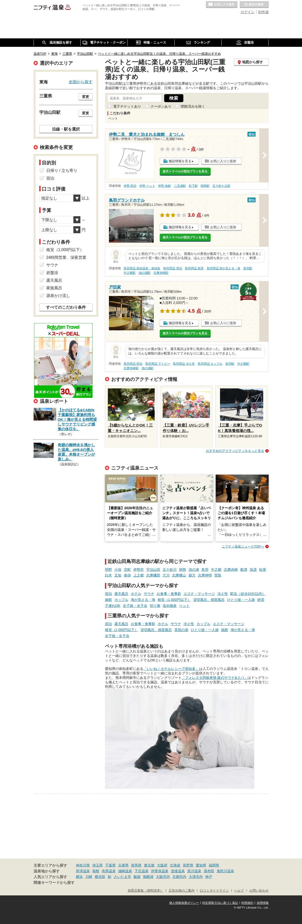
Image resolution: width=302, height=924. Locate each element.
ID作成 (263, 12)
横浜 (79, 877)
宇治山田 (153, 569)
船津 (243, 569)
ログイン (247, 12)
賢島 (217, 575)
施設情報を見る (180, 161)
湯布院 (209, 871)
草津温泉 (83, 871)
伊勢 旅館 (164, 186)
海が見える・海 (143, 600)
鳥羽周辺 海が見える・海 (223, 268)
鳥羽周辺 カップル (210, 363)
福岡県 (214, 865)
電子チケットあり (127, 106)
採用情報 (263, 903)
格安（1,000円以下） (174, 600)
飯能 (137, 877)
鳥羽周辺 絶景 (194, 268)
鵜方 (192, 575)
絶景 (260, 600)
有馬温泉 (109, 871)
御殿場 (148, 877)
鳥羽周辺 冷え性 (184, 363)
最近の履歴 (254, 4)
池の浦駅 (145, 273)
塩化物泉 (170, 606)
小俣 (117, 569)
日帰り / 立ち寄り (61, 170)
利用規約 (247, 903)
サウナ (149, 594)
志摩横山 (179, 575)
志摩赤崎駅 (160, 273)
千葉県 (110, 865)
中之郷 (216, 569)
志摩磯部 (153, 575)
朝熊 (182, 569)
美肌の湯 (181, 630)
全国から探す (81, 81)
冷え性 (222, 594)
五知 (117, 575)
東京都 (149, 865)
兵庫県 (123, 865)
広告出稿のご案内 (182, 890)
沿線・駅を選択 (66, 129)
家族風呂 (54, 288)
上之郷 (138, 575)
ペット (184, 606)
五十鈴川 (170, 569)
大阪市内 (163, 877)
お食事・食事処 (169, 594)
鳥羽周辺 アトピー (157, 363)
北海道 (175, 865)
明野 (108, 569)
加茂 (253, 569)
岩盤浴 (52, 273)
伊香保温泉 (159, 871)
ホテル (136, 594)
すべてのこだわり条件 (66, 307)
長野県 (188, 865)
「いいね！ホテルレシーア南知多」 (171, 669)
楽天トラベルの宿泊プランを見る (185, 171)
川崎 (88, 877)
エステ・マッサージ (199, 594)
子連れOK (112, 606)
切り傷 (155, 606)
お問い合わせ (259, 890)
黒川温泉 (194, 871)
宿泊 (108, 594)
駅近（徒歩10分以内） (248, 594)
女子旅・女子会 (135, 606)
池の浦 (194, 569)
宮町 (127, 569)
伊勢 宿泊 (130, 186)
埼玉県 (97, 865)
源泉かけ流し (58, 295)
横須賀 (100, 877)
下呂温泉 (142, 871)
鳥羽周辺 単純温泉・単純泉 (142, 268)
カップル (121, 600)
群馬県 (136, 865)
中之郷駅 (130, 273)
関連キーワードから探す (54, 883)
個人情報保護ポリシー (184, 903)
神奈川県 (83, 865)
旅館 (108, 600)
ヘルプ (239, 890)
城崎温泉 (125, 871)
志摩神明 (205, 575)
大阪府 (162, 865)
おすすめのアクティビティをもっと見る (235, 451)
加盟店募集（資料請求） (145, 890)
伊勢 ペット (147, 186)
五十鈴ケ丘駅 (221, 186)
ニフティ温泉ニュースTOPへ (243, 546)
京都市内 (179, 877)
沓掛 (127, 575)
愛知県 (201, 865)
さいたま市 (122, 877)
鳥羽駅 (247, 268)
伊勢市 (138, 569)
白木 (108, 575)
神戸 (208, 877)
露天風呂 (121, 594)
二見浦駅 (180, 186)
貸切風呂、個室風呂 (209, 600)
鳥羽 (204, 569)
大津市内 (196, 877)
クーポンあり (161, 106)
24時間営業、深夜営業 (66, 257)
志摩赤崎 (231, 569)
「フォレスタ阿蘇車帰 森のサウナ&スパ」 (215, 678)
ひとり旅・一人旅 (241, 600)
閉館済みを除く (193, 106)
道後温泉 (178, 871)
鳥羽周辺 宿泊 (172, 268)
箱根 (95, 871)
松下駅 (193, 186)
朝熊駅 (205, 186)
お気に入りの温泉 (221, 4)
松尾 (262, 569)
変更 (85, 97)
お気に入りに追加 (223, 161)
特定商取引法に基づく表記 (220, 903)
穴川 (166, 575)
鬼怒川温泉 (225, 871)
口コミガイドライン (214, 890)
